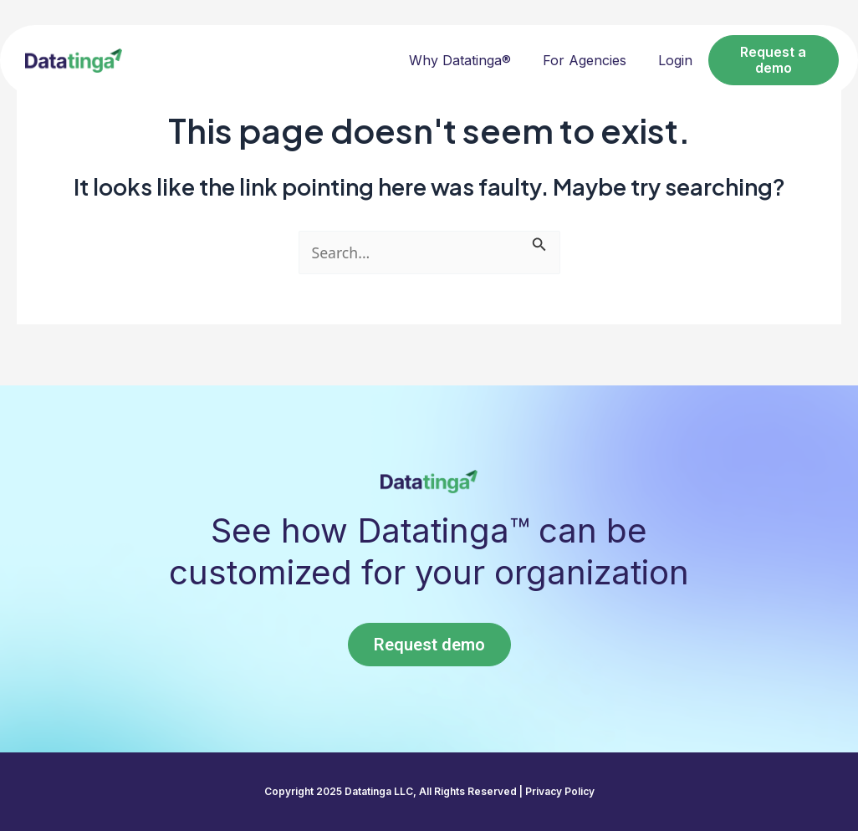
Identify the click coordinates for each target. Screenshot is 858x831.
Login (675, 60)
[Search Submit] (541, 242)
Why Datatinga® (460, 60)
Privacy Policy (560, 791)
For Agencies (584, 60)
